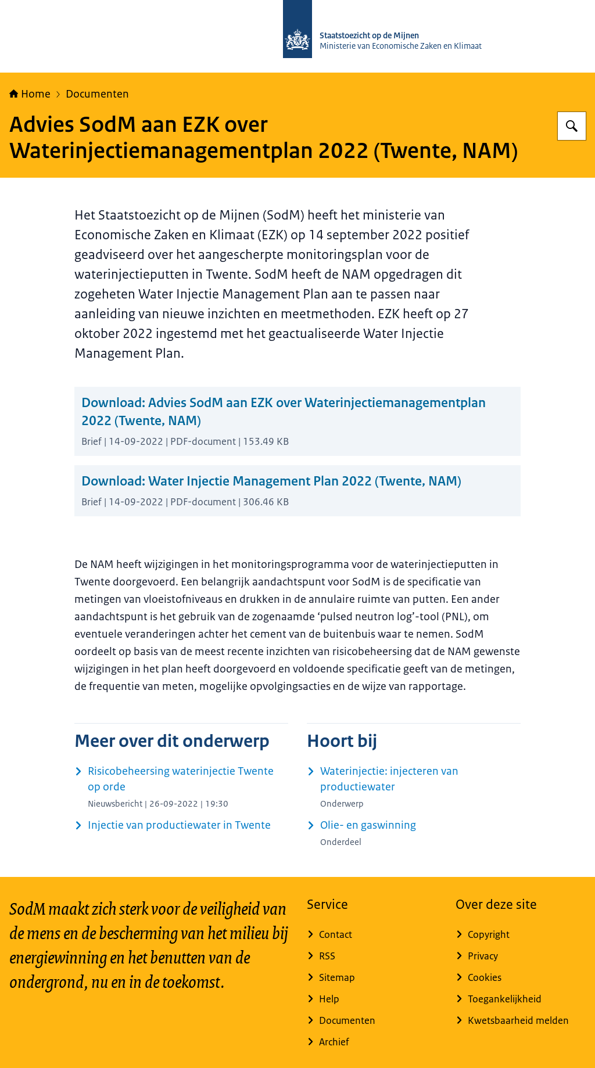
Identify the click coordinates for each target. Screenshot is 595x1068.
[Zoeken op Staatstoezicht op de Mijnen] (572, 126)
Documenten (97, 94)
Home (30, 94)
